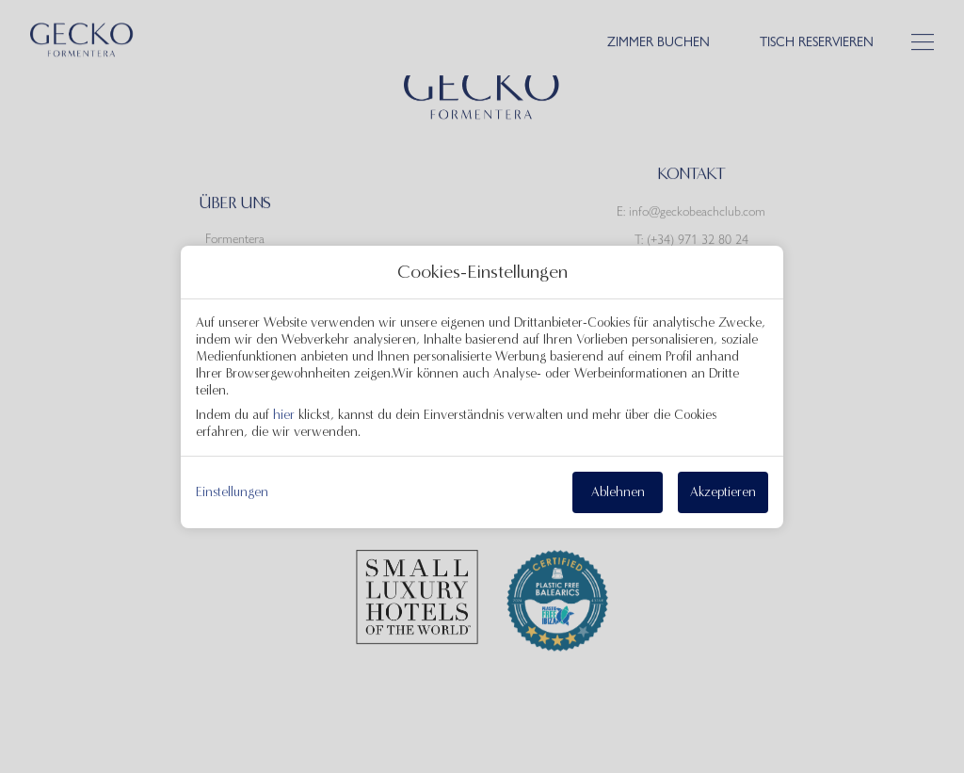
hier (284, 415)
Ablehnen (618, 492)
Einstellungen (232, 492)
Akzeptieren (723, 492)
